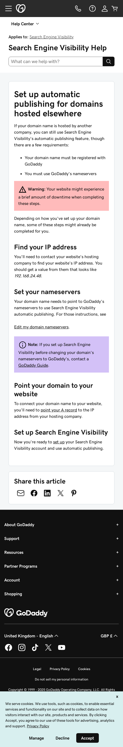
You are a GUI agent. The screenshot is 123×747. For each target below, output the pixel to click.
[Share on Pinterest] (73, 493)
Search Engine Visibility (51, 37)
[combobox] (55, 61)
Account (12, 580)
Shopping (13, 594)
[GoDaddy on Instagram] (22, 650)
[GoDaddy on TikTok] (35, 650)
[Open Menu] (6, 8)
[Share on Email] (20, 493)
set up (59, 442)
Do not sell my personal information (61, 679)
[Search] (108, 61)
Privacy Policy (60, 669)
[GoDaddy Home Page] (26, 612)
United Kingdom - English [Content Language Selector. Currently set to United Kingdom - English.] (32, 636)
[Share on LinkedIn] (47, 493)
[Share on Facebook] (34, 493)
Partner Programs (20, 566)
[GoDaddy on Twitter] (48, 650)
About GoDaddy (19, 524)
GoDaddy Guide (33, 365)
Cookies (84, 669)
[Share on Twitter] (60, 493)
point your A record (59, 410)
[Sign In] (105, 8)
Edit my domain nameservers (41, 327)
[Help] (92, 8)
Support (11, 538)
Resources (13, 552)
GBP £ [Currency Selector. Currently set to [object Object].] (110, 636)
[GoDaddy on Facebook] (8, 650)
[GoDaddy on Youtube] (61, 650)
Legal (37, 669)
